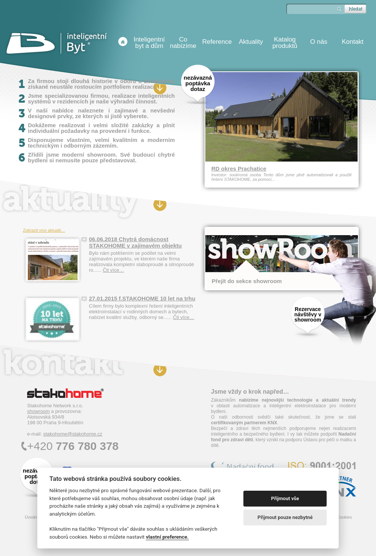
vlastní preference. (167, 537)
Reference (217, 41)
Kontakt (353, 41)
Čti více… (113, 270)
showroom (38, 411)
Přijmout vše (285, 498)
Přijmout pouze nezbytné (284, 517)
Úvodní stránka (122, 41)
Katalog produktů (284, 42)
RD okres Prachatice (238, 168)
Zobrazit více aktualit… (44, 230)
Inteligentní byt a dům (149, 42)
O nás (318, 41)
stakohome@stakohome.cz (72, 434)
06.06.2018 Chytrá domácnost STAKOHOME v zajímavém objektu (135, 242)
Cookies (344, 517)
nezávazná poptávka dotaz (197, 83)
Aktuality (251, 41)
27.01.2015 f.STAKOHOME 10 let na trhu (142, 298)
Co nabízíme (183, 42)
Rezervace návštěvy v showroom (307, 314)
